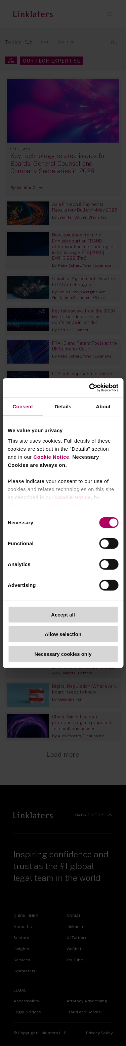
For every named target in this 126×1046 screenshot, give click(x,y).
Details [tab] (63, 406)
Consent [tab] (22, 406)
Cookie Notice (51, 457)
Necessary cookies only (62, 654)
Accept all (63, 614)
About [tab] (103, 406)
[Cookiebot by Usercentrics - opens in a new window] (89, 387)
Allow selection (63, 634)
